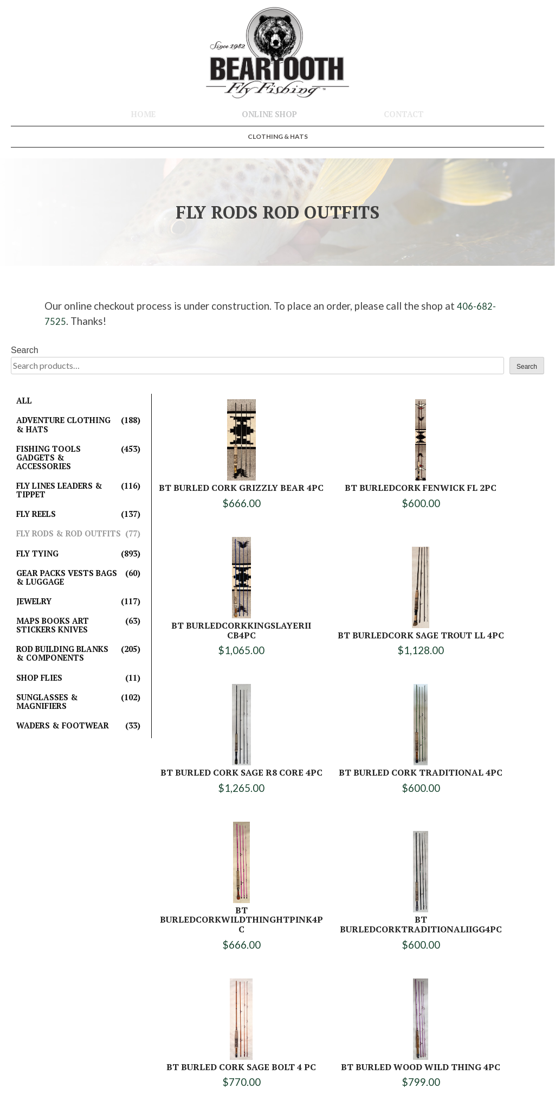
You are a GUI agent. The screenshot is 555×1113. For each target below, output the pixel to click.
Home (143, 114)
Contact (404, 114)
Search (24, 350)
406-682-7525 (291, 1026)
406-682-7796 (285, 1038)
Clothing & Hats (278, 136)
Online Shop (269, 114)
